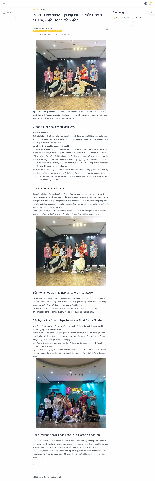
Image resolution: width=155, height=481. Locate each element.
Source (55, 477)
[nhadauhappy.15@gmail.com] (43, 28)
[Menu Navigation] (4, 3)
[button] (145, 3)
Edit (60, 477)
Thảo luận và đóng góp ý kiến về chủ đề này (47, 31)
